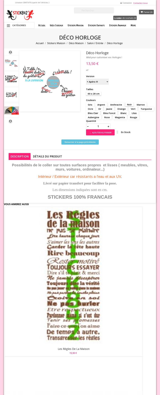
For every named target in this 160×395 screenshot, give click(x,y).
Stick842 (101, 372)
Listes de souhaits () (125, 18)
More (133, 25)
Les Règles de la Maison (29, 250)
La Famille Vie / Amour (29, 305)
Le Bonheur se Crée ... (80, 250)
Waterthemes (40, 382)
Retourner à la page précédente (80, 142)
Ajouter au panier (100, 132)
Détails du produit (47, 156)
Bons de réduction (107, 350)
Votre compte (107, 324)
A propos (77, 346)
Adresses (103, 346)
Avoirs (101, 343)
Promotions (53, 328)
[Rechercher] (94, 10)
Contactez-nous (140, 3)
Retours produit (106, 335)
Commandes (104, 339)
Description (19, 156)
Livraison (77, 328)
